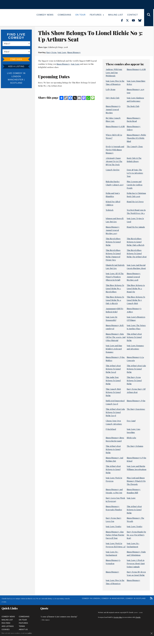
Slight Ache (131, 437)
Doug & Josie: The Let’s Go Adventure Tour (135, 173)
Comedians (64, 15)
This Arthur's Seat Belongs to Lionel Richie (113, 449)
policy (30, 633)
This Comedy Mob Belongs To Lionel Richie (113, 392)
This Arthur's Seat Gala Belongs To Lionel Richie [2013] (115, 412)
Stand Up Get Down (135, 201)
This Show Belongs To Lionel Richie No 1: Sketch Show (115, 288)
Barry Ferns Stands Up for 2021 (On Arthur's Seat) (136, 535)
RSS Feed (6, 623)
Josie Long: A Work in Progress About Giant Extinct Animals (136, 563)
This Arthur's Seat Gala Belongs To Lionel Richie (136, 368)
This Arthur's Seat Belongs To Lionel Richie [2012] (113, 368)
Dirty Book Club (112, 98)
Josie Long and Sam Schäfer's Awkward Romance (114, 348)
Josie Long (62, 52)
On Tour (80, 15)
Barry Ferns (51, 52)
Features (97, 15)
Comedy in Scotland (136, 598)
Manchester (15, 80)
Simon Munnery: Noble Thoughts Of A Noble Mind (136, 138)
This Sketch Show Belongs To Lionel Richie (113, 241)
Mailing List (115, 15)
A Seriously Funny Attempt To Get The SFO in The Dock (114, 161)
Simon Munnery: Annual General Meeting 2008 (134, 276)
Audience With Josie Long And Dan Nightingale (114, 72)
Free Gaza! (131, 420)
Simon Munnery (74, 52)
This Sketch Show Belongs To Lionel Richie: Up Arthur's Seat (137, 253)
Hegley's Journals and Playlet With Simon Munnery (115, 149)
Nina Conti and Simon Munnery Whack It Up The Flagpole (136, 481)
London (16, 76)
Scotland (16, 83)
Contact (132, 15)
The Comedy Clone (135, 146)
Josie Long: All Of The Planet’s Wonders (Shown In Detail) (115, 276)
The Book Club (133, 106)
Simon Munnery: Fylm (136, 400)
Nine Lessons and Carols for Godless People (134, 184)
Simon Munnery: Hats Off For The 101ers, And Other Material (116, 337)
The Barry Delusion (135, 446)
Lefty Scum (110, 89)
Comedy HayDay (113, 170)
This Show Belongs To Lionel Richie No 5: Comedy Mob (136, 300)
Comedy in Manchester (113, 598)
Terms (22, 626)
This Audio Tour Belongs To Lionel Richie (113, 380)
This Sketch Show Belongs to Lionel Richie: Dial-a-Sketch (135, 241)
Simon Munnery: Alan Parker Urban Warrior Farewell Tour (115, 535)
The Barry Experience (136, 409)
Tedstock (109, 210)
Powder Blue (118, 617)
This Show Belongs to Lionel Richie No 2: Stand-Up (136, 288)
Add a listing (16, 66)
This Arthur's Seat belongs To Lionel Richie (134, 337)
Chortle (138, 617)
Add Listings (8, 626)
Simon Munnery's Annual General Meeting (113, 109)
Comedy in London (91, 598)
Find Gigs (16, 59)
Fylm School (111, 429)
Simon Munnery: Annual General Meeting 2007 (112, 230)
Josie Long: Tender (113, 526)
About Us (23, 629)
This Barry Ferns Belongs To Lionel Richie (134, 380)
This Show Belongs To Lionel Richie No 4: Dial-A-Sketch (115, 300)
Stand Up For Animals (136, 227)
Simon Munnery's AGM (136, 69)
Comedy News (45, 15)
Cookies (6, 629)
